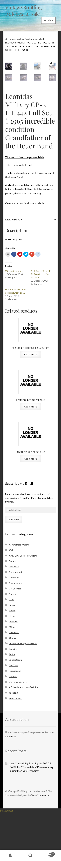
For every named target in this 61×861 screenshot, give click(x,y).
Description (14, 267)
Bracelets (14, 614)
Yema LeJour (15, 746)
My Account (10, 855)
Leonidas (13, 669)
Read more (30, 402)
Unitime (13, 724)
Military (12, 675)
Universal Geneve (18, 730)
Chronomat (14, 626)
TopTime (13, 713)
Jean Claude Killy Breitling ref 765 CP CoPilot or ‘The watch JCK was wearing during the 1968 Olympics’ (31, 815)
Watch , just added (14, 319)
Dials (11, 647)
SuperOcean (15, 708)
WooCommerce (40, 843)
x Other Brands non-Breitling (23, 735)
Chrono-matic (16, 620)
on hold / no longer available (31, 38)
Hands (12, 658)
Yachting (13, 741)
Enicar (12, 653)
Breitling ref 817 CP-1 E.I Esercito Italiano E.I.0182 (42, 322)
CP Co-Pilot (15, 637)
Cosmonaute (15, 631)
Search (30, 855)
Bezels (12, 609)
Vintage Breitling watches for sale (23, 10)
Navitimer (14, 680)
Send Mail (10, 784)
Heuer (12, 664)
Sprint (12, 702)
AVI (11, 598)
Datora (12, 642)
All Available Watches (20, 593)
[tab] (30, 268)
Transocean (15, 719)
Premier (13, 697)
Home (12, 38)
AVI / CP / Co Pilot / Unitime (23, 604)
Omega (12, 686)
